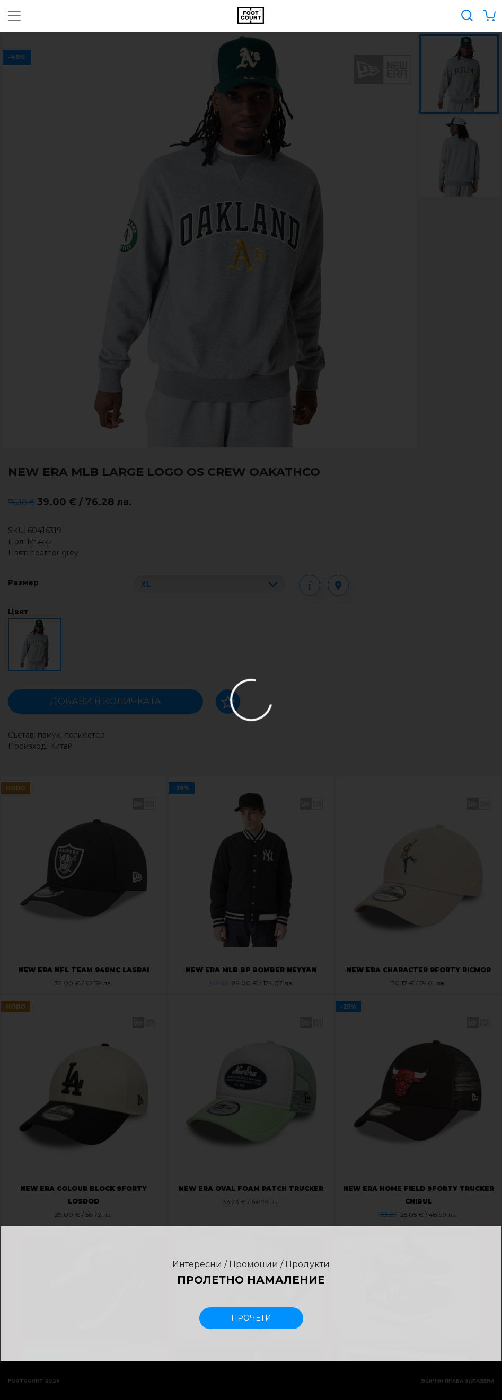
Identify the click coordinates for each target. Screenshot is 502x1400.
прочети (251, 1318)
